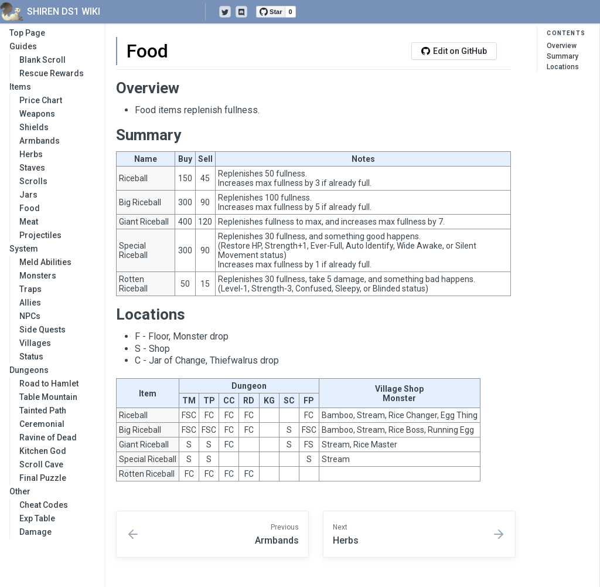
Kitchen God (42, 451)
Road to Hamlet (49, 383)
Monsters (37, 275)
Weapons (37, 113)
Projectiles (40, 235)
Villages (35, 343)
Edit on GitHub (454, 51)
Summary (562, 56)
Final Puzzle (42, 478)
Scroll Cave (41, 464)
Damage (35, 532)
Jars (28, 194)
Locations (563, 67)
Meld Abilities (45, 262)
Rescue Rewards (51, 73)
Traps (30, 289)
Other (51, 491)
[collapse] (89, 46)
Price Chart (40, 100)
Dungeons (51, 370)
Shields (34, 127)
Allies (30, 302)
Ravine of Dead (48, 437)
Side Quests (42, 329)
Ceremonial (41, 424)
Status (31, 356)
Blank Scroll (42, 60)
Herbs (31, 154)
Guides (51, 46)
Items (51, 86)
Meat (28, 221)
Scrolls (33, 181)
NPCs (29, 316)
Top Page (27, 33)
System (51, 248)
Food (29, 208)
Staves (32, 167)
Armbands (39, 140)
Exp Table (37, 518)
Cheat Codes (43, 505)
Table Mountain (48, 397)
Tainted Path (42, 410)
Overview (562, 46)
